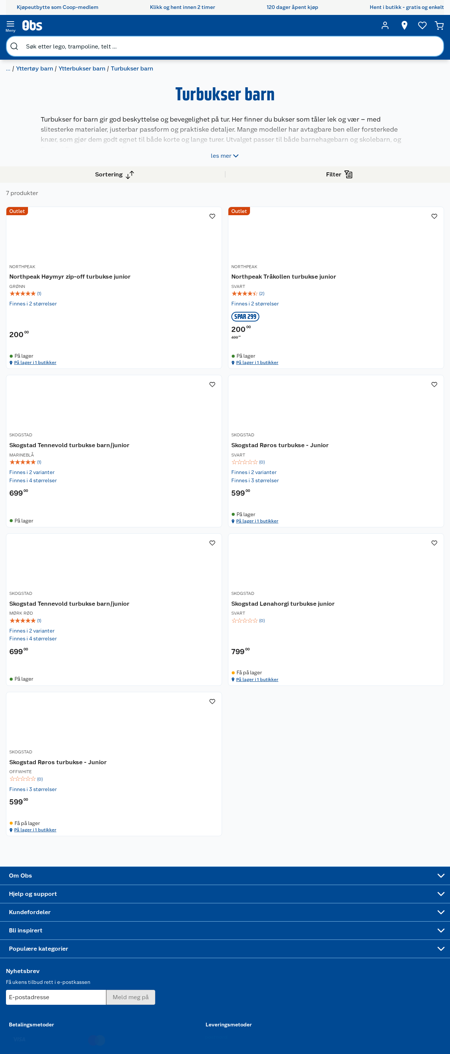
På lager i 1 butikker (168, 388)
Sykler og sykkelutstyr (268, 924)
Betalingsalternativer (115, 941)
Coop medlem (170, 897)
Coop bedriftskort (168, 960)
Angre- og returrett (112, 906)
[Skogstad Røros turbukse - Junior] (181, 503)
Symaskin (264, 966)
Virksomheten (47, 973)
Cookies (99, 998)
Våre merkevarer (49, 916)
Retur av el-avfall (167, 909)
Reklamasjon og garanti (109, 919)
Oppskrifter (218, 935)
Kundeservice (106, 887)
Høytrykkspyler (271, 947)
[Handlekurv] (427, 25)
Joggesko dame (264, 978)
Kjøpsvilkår (103, 979)
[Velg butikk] (390, 25)
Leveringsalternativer (115, 951)
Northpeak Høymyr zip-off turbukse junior (177, 290)
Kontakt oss (104, 897)
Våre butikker (46, 906)
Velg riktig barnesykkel (219, 922)
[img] (181, 311)
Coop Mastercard (167, 944)
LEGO (259, 937)
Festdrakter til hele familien (221, 890)
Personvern (103, 989)
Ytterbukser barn (179, 43)
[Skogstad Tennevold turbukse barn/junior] (389, 292)
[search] (88, 25)
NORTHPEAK (152, 278)
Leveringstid (105, 1008)
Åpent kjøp (166, 887)
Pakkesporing (106, 960)
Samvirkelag (44, 963)
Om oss (39, 887)
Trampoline (266, 895)
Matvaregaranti (171, 932)
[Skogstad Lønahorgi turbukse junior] (389, 503)
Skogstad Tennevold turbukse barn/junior (377, 290)
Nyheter (39, 897)
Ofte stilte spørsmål (114, 932)
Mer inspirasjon (217, 964)
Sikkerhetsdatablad (54, 954)
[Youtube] (222, 1027)
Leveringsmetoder (396, 929)
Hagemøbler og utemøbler (271, 908)
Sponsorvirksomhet (53, 982)
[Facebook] (204, 1027)
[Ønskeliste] (408, 25)
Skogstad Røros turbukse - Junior (177, 508)
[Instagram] (239, 1027)
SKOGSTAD (358, 278)
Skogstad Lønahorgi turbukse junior (389, 508)
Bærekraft (42, 944)
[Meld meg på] (395, 901)
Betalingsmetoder (324, 929)
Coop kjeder (45, 925)
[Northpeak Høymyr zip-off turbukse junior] (181, 292)
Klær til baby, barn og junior (69, 43)
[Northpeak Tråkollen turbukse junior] (285, 292)
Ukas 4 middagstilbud (222, 948)
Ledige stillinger (49, 935)
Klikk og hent (169, 922)
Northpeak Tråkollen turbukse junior (272, 290)
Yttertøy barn (131, 43)
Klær (18, 43)
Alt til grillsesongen (220, 906)
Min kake (164, 973)
